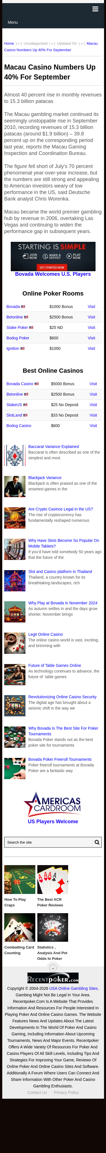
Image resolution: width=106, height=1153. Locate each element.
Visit (91, 306)
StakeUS (14, 404)
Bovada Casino (20, 384)
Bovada (13, 306)
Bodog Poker (18, 338)
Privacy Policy (66, 1092)
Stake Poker (17, 327)
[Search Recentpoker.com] (53, 842)
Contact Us (37, 1092)
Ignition (13, 348)
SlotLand (14, 415)
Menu (13, 22)
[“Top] (53, 968)
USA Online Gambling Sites (73, 988)
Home (9, 43)
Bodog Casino (19, 425)
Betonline (15, 317)
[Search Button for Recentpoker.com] (95, 842)
